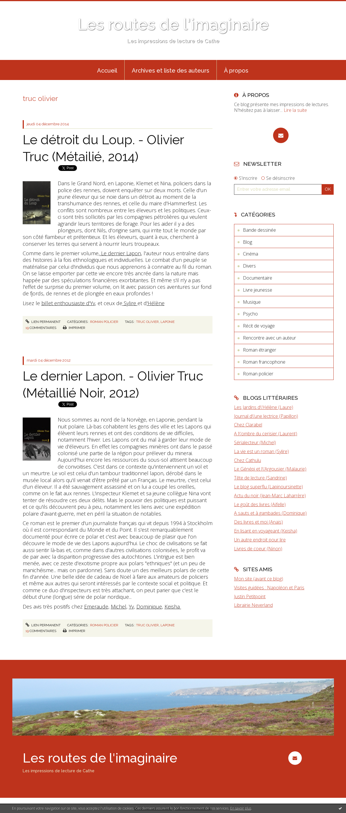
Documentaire (257, 278)
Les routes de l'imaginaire (173, 24)
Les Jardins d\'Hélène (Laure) (263, 407)
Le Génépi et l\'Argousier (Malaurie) (270, 469)
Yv (131, 606)
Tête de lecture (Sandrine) (260, 478)
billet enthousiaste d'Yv (68, 303)
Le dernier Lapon (120, 253)
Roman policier (104, 322)
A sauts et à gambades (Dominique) (270, 513)
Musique (252, 302)
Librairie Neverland (253, 605)
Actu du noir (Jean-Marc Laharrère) (270, 495)
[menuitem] (107, 70)
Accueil (107, 70)
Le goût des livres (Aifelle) (260, 504)
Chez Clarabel (248, 425)
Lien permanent (43, 322)
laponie (168, 322)
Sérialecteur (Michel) (255, 442)
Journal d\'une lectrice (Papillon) (266, 416)
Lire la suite (295, 110)
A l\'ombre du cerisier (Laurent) (265, 433)
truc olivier (147, 322)
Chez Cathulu (247, 460)
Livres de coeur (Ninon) (258, 548)
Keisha (173, 606)
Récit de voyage (259, 326)
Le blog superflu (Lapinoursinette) (268, 486)
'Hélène (156, 303)
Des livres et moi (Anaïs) (258, 522)
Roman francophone (264, 362)
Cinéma (250, 254)
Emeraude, (96, 606)
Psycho (250, 314)
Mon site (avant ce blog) (258, 579)
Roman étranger (259, 350)
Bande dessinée (259, 230)
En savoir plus (240, 808)
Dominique (149, 606)
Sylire (130, 303)
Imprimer (74, 328)
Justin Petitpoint (250, 596)
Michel (118, 606)
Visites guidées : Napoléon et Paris (269, 587)
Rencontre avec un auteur (269, 338)
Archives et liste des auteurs (170, 70)
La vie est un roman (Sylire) (261, 451)
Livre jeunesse (257, 290)
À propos (236, 70)
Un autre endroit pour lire (260, 540)
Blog (247, 242)
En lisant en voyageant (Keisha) (265, 531)
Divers (249, 266)
